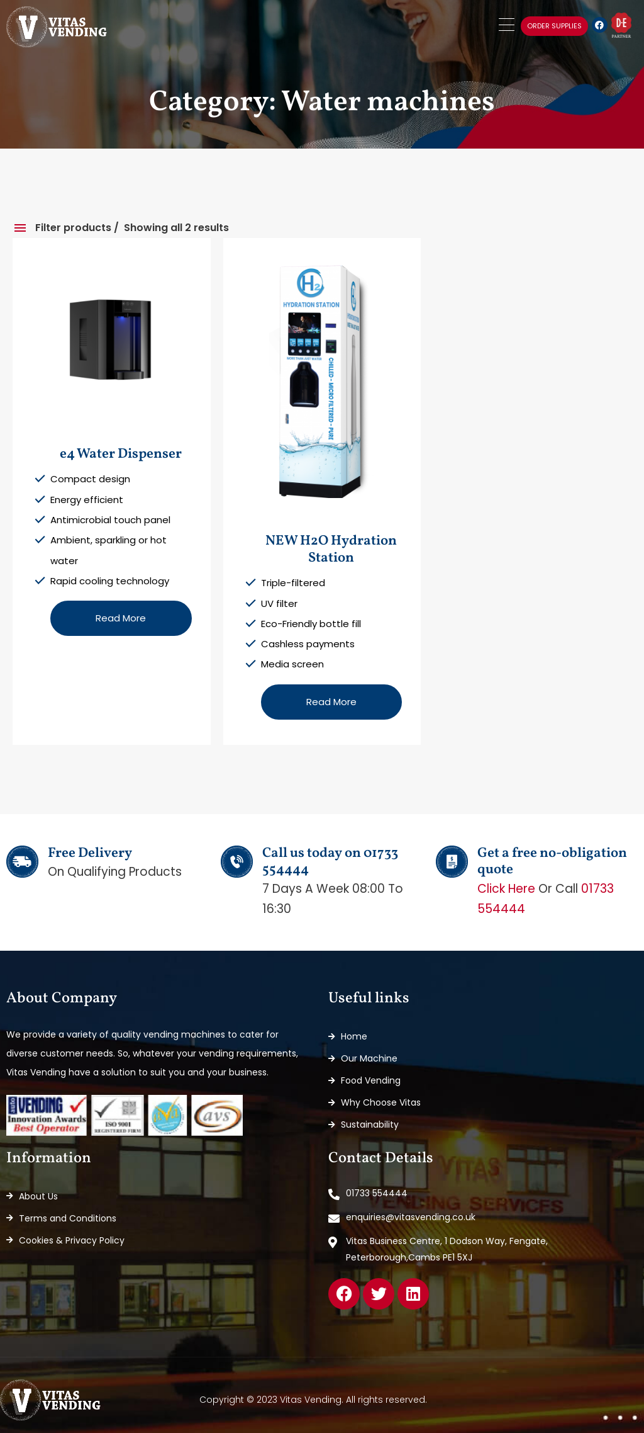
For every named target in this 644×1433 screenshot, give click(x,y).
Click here (506, 888)
